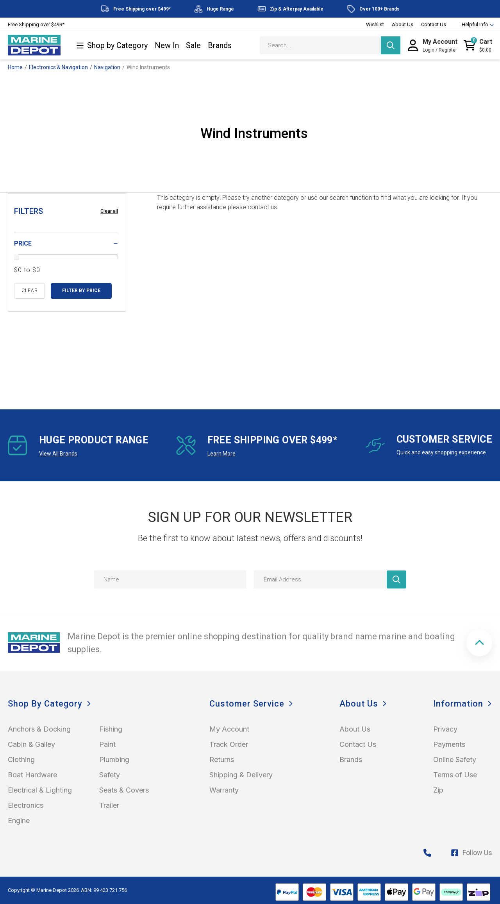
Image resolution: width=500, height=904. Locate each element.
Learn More (221, 453)
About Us (402, 24)
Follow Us (471, 852)
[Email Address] (330, 579)
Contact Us (433, 24)
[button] (479, 642)
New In (167, 45)
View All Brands (58, 453)
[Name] (170, 579)
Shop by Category (112, 45)
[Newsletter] (396, 579)
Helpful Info (474, 24)
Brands (220, 45)
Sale (193, 45)
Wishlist (375, 24)
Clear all (109, 211)
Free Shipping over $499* (36, 24)
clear (29, 290)
